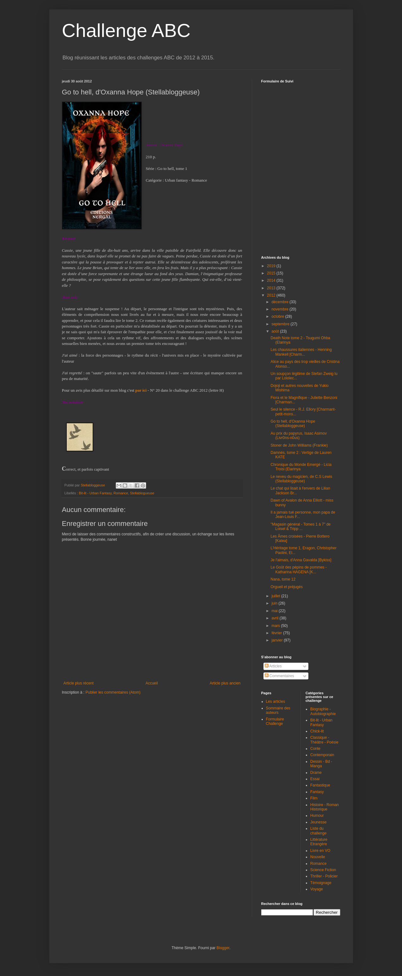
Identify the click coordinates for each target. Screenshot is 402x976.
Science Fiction (323, 870)
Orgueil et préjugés (286, 587)
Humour (317, 815)
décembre (280, 302)
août (275, 331)
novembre (280, 309)
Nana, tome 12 (282, 579)
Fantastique (320, 785)
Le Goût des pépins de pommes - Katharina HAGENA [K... (298, 569)
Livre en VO (320, 850)
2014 (271, 280)
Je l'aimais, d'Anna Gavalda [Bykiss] (300, 560)
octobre (278, 316)
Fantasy (317, 792)
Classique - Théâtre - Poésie (324, 739)
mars (276, 626)
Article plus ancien (225, 683)
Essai (314, 779)
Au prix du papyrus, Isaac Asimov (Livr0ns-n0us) (298, 435)
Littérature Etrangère (318, 841)
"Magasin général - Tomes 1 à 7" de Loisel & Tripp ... (300, 526)
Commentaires (279, 676)
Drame (316, 772)
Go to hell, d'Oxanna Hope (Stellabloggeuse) (292, 423)
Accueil (151, 683)
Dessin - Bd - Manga (321, 763)
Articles (273, 666)
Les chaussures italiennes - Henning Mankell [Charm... (300, 351)
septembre (280, 324)
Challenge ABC (126, 30)
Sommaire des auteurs (278, 710)
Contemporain (322, 755)
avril (275, 618)
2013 (271, 288)
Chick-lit (317, 731)
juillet (276, 596)
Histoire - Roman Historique (324, 807)
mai (275, 611)
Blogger (223, 948)
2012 (271, 295)
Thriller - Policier (324, 876)
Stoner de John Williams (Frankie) (299, 445)
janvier (277, 640)
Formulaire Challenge (275, 721)
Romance (121, 493)
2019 (271, 266)
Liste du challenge (318, 830)
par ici (141, 390)
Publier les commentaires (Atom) (112, 692)
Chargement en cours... (308, 165)
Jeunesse (318, 822)
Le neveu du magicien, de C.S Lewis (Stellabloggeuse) (301, 478)
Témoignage (320, 883)
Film (314, 798)
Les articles (275, 701)
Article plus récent (79, 683)
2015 (271, 273)
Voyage (316, 889)
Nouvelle (317, 857)
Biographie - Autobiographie (323, 711)
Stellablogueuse (142, 493)
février (277, 633)
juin (274, 603)
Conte (315, 748)
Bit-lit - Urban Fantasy (95, 493)
